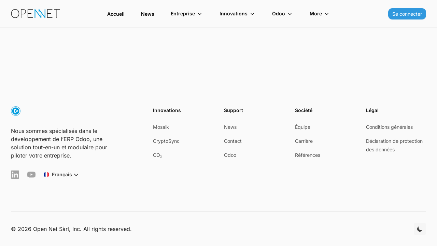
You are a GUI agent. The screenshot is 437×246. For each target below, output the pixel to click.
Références (307, 155)
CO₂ (157, 155)
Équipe (302, 127)
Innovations (238, 13)
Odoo (282, 13)
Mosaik (161, 127)
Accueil (116, 14)
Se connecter (407, 14)
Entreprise (187, 13)
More (320, 13)
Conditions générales (389, 127)
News (147, 14)
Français (62, 174)
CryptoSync (166, 141)
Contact (233, 141)
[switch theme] (420, 229)
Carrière (304, 141)
